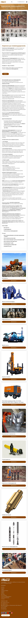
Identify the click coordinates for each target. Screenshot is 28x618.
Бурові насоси (5, 345)
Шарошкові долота (6, 319)
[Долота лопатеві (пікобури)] (14, 285)
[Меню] (26, 2)
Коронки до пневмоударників (9, 483)
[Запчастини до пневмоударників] (14, 521)
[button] (12, 2)
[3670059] (4, 613)
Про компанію (4, 595)
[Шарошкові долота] (14, 308)
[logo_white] (14, 580)
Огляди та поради (4, 590)
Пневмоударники (7, 229)
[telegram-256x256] (6, 613)
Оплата (2, 592)
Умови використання (5, 597)
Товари (2, 589)
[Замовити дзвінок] (5, 615)
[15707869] (12, 613)
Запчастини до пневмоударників (10, 230)
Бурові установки (6, 376)
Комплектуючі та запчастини (8, 433)
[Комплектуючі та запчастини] (14, 409)
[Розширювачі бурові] (14, 553)
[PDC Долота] (14, 253)
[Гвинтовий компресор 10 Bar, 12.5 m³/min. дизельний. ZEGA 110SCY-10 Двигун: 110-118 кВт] (14, 383)
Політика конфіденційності (6, 596)
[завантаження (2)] (2, 613)
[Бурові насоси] (14, 326)
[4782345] (10, 613)
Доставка (3, 594)
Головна (2, 586)
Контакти (3, 598)
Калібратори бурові (6, 514)
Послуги (2, 588)
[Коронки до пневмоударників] (14, 466)
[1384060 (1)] (8, 613)
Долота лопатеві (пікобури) (8, 301)
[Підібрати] (5, 74)
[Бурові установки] (14, 352)
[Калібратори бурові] (14, 490)
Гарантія (2, 591)
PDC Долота (6, 227)
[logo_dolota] (3, 2)
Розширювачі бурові (6, 570)
